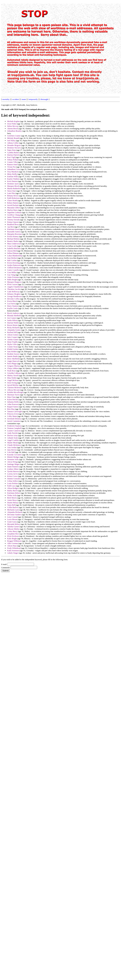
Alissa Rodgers (13, 488)
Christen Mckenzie (14, 387)
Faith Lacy (11, 486)
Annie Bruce (12, 500)
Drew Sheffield (13, 359)
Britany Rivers (13, 196)
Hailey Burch (12, 490)
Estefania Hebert (13, 493)
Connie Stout (12, 347)
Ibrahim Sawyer (13, 354)
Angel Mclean (12, 380)
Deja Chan (11, 397)
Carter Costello (13, 270)
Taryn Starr (11, 191)
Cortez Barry (12, 531)
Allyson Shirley (13, 529)
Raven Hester (12, 325)
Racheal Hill (12, 332)
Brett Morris (12, 498)
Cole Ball (11, 452)
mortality (6, 99)
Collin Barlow (12, 507)
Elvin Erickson (13, 536)
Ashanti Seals (12, 438)
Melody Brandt (13, 138)
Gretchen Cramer (14, 136)
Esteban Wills (12, 176)
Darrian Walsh (12, 323)
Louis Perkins (12, 483)
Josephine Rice (13, 534)
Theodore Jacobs (13, 289)
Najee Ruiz (11, 150)
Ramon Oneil (12, 164)
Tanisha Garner (13, 526)
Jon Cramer (11, 318)
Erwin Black (12, 301)
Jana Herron (12, 450)
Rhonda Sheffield (14, 315)
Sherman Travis (13, 395)
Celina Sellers (12, 481)
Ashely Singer (12, 553)
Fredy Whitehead (14, 548)
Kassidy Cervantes (14, 454)
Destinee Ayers (13, 184)
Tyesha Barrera (13, 471)
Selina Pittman (13, 253)
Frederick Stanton (14, 426)
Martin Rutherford (14, 188)
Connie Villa (12, 162)
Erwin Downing (13, 263)
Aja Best (10, 227)
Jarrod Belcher (13, 385)
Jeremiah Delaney (14, 419)
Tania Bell (11, 505)
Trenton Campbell (14, 428)
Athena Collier (13, 143)
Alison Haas (12, 546)
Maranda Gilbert (13, 208)
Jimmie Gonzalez (14, 478)
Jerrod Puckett (12, 205)
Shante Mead (12, 442)
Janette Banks (12, 356)
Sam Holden (12, 351)
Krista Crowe (12, 476)
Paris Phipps (12, 363)
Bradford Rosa (13, 224)
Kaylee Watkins (13, 179)
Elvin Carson (12, 284)
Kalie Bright (12, 538)
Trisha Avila (12, 495)
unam (24, 99)
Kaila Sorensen (13, 550)
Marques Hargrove (14, 282)
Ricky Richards (13, 327)
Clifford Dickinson (14, 267)
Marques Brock (13, 186)
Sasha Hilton (12, 320)
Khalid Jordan (12, 349)
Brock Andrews (13, 313)
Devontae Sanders (14, 514)
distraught (44, 99)
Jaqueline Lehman (14, 212)
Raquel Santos (12, 407)
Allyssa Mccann (13, 390)
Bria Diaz (11, 409)
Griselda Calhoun (14, 373)
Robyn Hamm (12, 203)
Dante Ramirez (13, 466)
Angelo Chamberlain (15, 287)
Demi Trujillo (12, 342)
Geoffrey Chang (13, 215)
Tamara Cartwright (14, 411)
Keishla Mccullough (15, 392)
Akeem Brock (12, 128)
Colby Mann (12, 416)
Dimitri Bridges (13, 457)
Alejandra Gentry (14, 330)
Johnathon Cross (13, 169)
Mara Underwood (14, 243)
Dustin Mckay (12, 502)
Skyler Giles (12, 344)
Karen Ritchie (12, 399)
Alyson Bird (12, 251)
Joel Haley (11, 140)
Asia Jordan (11, 447)
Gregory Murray (13, 366)
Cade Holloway (13, 291)
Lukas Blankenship (14, 255)
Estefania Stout (13, 229)
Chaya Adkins (12, 368)
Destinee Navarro (14, 148)
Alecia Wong (12, 462)
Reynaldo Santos (13, 231)
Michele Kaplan (13, 121)
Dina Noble (11, 378)
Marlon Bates (12, 210)
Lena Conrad (12, 517)
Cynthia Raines (13, 152)
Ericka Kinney (12, 236)
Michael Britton (13, 239)
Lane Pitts (11, 193)
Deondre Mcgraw (14, 145)
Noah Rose (11, 371)
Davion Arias (12, 435)
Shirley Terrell (12, 375)
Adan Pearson (12, 404)
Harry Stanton (12, 306)
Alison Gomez (12, 335)
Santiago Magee (13, 464)
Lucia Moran (12, 519)
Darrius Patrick (13, 155)
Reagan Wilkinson (14, 541)
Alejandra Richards (14, 512)
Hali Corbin (11, 260)
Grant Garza (12, 522)
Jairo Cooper (12, 337)
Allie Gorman (12, 543)
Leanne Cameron (14, 431)
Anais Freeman (13, 277)
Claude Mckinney (14, 445)
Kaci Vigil (11, 157)
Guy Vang (11, 275)
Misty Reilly (12, 174)
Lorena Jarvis (12, 474)
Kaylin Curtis (12, 308)
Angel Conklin (13, 440)
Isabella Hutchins (14, 248)
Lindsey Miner (13, 469)
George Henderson (14, 296)
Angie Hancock (13, 361)
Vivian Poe (11, 167)
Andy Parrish (12, 433)
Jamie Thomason (13, 217)
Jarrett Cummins (13, 421)
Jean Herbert (12, 258)
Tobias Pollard (12, 160)
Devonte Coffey (13, 299)
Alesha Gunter (12, 339)
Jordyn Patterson (13, 265)
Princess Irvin (12, 414)
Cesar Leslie (12, 246)
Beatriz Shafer (12, 241)
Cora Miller (11, 272)
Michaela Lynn (13, 510)
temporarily (33, 99)
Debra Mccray (12, 126)
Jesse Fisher (11, 124)
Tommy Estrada (13, 219)
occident (15, 99)
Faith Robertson (13, 198)
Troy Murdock (13, 172)
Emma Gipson (12, 222)
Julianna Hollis (13, 402)
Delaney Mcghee (13, 294)
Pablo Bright (12, 279)
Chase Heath (12, 200)
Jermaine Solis (13, 459)
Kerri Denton (12, 181)
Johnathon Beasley (14, 131)
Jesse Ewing (12, 383)
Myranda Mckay (13, 524)
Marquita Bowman (14, 234)
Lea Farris (11, 303)
